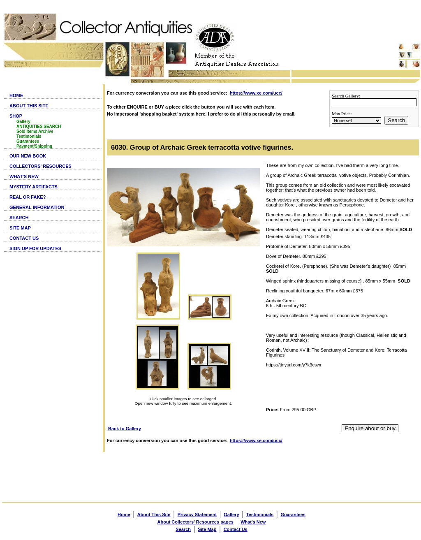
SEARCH (18, 217)
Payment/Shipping (34, 146)
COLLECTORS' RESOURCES (40, 166)
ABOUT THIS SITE (29, 105)
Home (124, 514)
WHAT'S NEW (24, 176)
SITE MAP (20, 227)
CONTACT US (24, 238)
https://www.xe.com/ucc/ (256, 92)
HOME (16, 95)
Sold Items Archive (34, 131)
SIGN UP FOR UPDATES (35, 248)
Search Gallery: (346, 95)
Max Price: (342, 113)
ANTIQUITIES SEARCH (38, 126)
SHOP (15, 116)
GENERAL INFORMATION (36, 207)
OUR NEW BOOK (27, 155)
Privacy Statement (197, 514)
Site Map (207, 529)
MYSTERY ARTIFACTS (33, 186)
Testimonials (28, 136)
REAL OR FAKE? (27, 197)
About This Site (154, 514)
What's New (253, 521)
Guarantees (27, 141)
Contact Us (236, 529)
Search (396, 120)
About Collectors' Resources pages (195, 521)
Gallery (23, 121)
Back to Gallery (124, 428)
